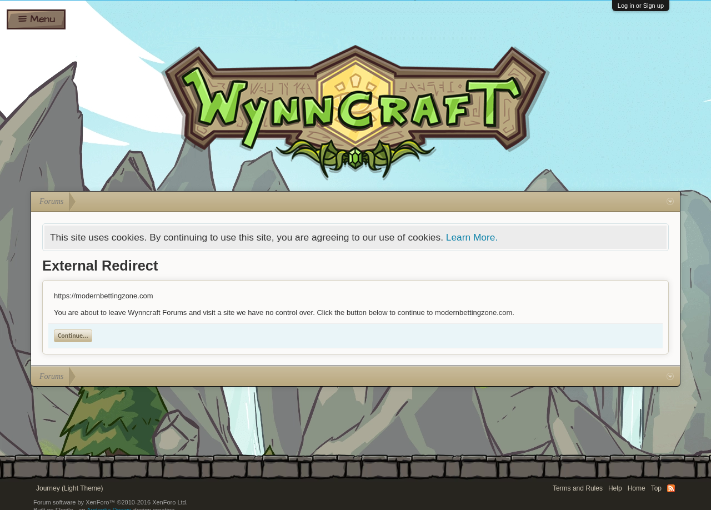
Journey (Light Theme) (69, 488)
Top (656, 488)
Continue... (73, 335)
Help (615, 488)
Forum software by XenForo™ (110, 502)
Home (636, 488)
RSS (671, 488)
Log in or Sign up (641, 5)
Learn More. (472, 237)
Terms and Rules (578, 488)
